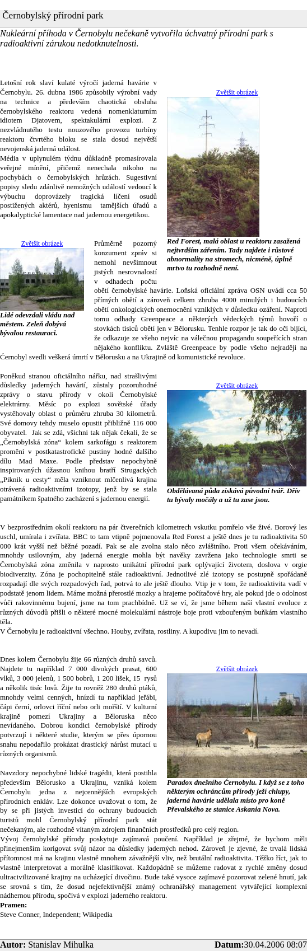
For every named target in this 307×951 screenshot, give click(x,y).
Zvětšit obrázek (237, 92)
